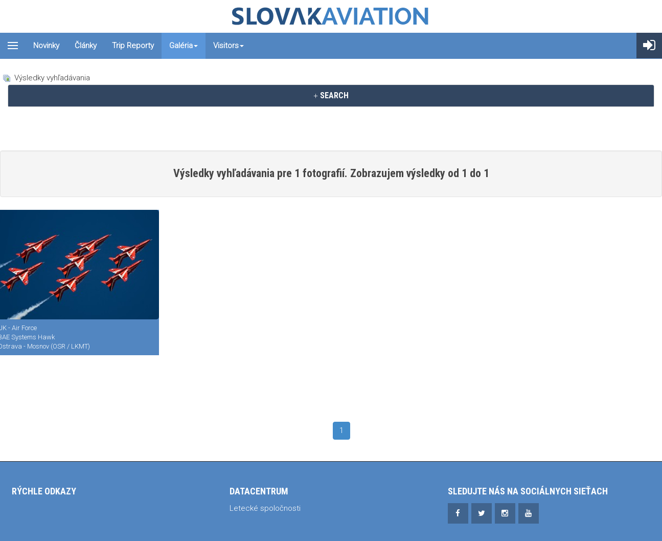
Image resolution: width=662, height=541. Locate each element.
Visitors (228, 45)
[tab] (331, 95)
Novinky (46, 45)
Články (86, 45)
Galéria (183, 45)
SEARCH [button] (331, 95)
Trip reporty (133, 45)
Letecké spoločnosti (265, 508)
